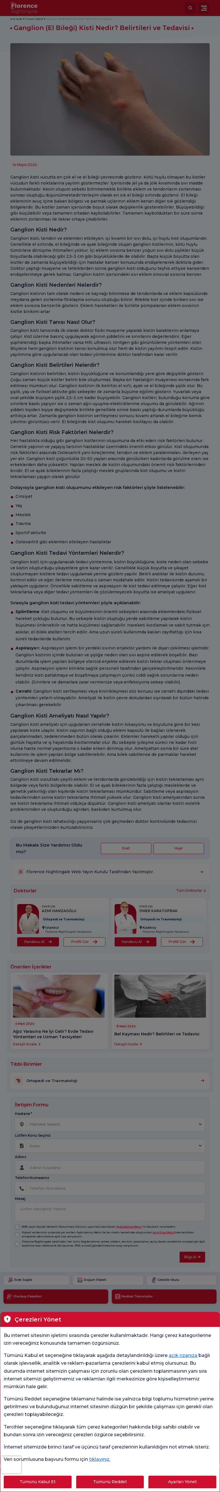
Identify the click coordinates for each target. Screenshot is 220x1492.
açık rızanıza (183, 1355)
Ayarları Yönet (182, 1481)
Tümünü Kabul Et (37, 1481)
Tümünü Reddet (110, 1481)
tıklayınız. (99, 1459)
